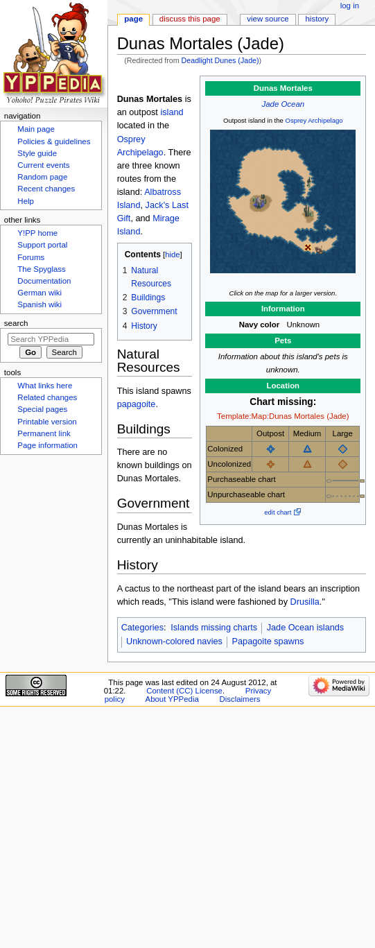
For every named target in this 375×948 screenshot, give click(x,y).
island (171, 112)
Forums (30, 257)
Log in (349, 5)
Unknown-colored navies (174, 641)
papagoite (136, 404)
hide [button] (172, 254)
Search (16, 323)
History (317, 19)
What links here (44, 385)
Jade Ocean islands (305, 627)
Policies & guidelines (53, 141)
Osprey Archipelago (313, 120)
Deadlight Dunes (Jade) (220, 60)
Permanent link (43, 433)
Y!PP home (37, 233)
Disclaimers (239, 699)
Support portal (42, 245)
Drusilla (305, 602)
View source (267, 19)
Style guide (37, 153)
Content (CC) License (184, 691)
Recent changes (46, 188)
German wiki (39, 292)
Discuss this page (189, 19)
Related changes (47, 397)
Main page (36, 129)
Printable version (46, 421)
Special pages (42, 409)
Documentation (44, 281)
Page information (47, 445)
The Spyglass (41, 269)
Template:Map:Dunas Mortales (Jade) (283, 416)
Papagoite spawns (268, 641)
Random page (42, 177)
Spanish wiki (39, 304)
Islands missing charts (214, 627)
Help (25, 201)
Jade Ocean (283, 104)
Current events (43, 165)
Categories (142, 627)
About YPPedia (172, 699)
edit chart (277, 512)
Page (133, 19)
